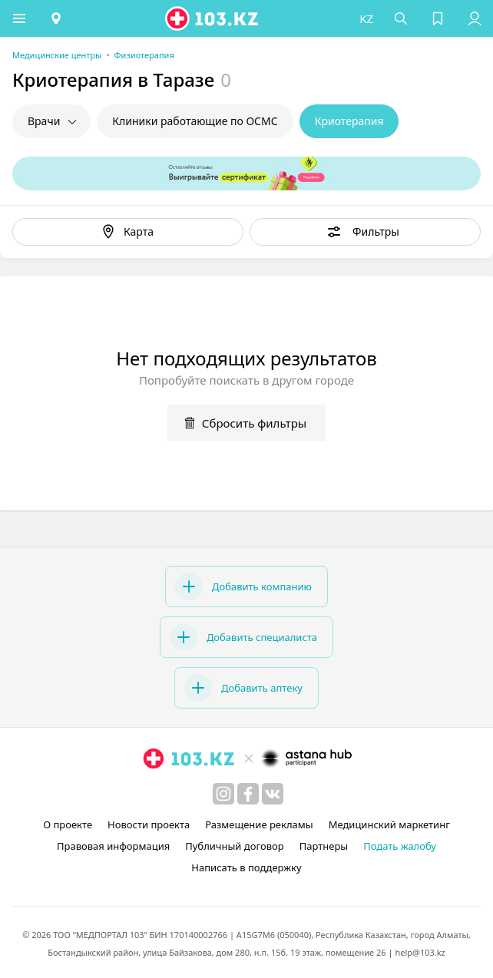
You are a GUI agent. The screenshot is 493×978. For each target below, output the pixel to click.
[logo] (212, 18)
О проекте (67, 824)
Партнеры (324, 846)
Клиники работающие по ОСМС (194, 121)
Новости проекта (149, 824)
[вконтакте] (272, 794)
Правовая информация (113, 846)
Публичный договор (234, 846)
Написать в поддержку (246, 867)
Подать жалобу (399, 846)
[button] (19, 18)
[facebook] (248, 794)
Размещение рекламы (259, 824)
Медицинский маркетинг (389, 824)
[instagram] (223, 794)
